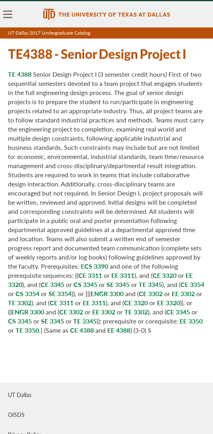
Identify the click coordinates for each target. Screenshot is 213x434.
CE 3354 (192, 284)
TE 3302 (19, 302)
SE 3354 (60, 293)
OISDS (16, 414)
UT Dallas (19, 395)
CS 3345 (85, 284)
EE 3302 (183, 293)
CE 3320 (164, 275)
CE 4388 (82, 330)
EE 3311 (122, 275)
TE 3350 (27, 330)
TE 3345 (150, 284)
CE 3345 (52, 284)
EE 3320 (168, 302)
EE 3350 (191, 321)
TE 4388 (19, 74)
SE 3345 (118, 284)
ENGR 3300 (107, 293)
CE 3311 (90, 275)
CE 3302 (151, 293)
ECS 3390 (94, 266)
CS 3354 (27, 293)
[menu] (8, 14)
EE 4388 (118, 330)
